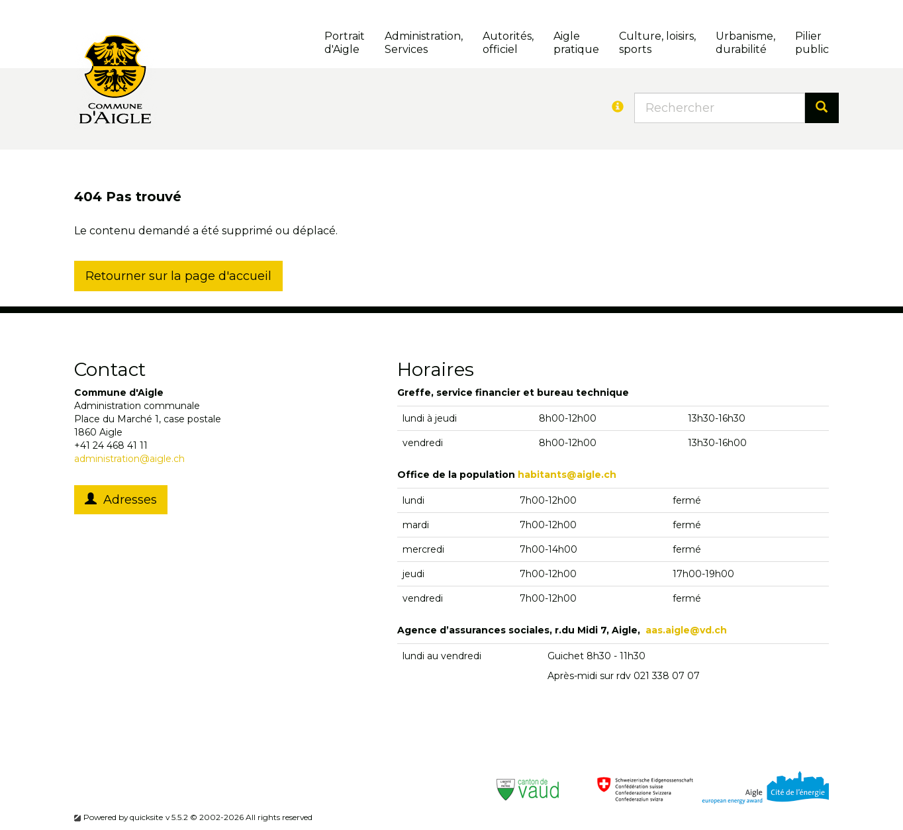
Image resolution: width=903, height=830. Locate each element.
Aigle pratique (576, 43)
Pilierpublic (812, 43)
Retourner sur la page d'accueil (178, 276)
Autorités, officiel (508, 43)
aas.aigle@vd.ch (686, 630)
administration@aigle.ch (129, 459)
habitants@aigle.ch (567, 475)
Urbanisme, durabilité (745, 43)
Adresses (121, 499)
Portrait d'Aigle (344, 43)
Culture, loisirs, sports (657, 43)
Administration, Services (424, 43)
